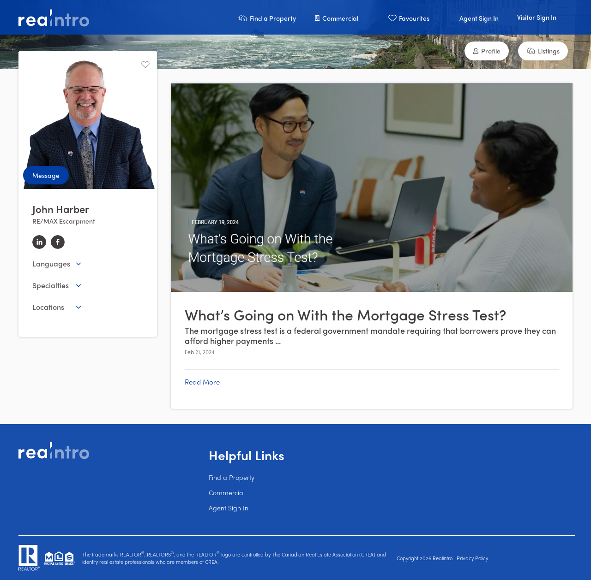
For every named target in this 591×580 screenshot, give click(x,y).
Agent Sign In (228, 507)
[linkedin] (39, 242)
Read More (202, 382)
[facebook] (58, 242)
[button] (267, 17)
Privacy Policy (472, 558)
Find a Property (231, 477)
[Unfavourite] (145, 64)
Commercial (227, 492)
